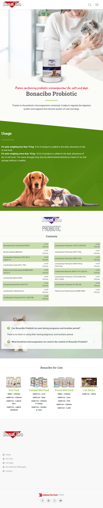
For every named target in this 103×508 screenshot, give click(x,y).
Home (8, 455)
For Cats (9, 459)
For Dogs (9, 463)
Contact (9, 471)
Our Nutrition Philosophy (16, 467)
